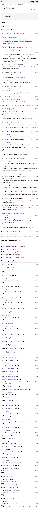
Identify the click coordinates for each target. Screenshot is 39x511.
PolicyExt (11, 408)
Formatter (20, 89)
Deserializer (6, 113)
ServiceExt (11, 433)
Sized (8, 134)
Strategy (8, 46)
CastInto (13, 297)
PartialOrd (9, 174)
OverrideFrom (14, 389)
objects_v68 (19, 7)
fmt (5, 89)
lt (4, 185)
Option (4, 178)
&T (25, 389)
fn (17, 47)
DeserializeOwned (13, 482)
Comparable (13, 308)
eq (4, 161)
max (5, 131)
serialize (7, 215)
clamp (5, 147)
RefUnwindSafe (9, 246)
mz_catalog (4, 7)
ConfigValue (33, 2)
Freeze (7, 244)
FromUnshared (11, 386)
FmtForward (11, 355)
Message (9, 503)
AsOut (9, 281)
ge (4, 205)
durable (9, 7)
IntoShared (22, 382)
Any (9, 264)
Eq (5, 234)
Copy (6, 231)
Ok (24, 220)
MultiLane (7, 460)
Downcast (11, 323)
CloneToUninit (12, 303)
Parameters (8, 36)
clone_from (7, 80)
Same (9, 419)
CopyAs (10, 318)
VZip (11, 457)
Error (11, 90)
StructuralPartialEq (12, 236)
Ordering (30, 124)
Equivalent (13, 334)
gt (4, 198)
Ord (6, 122)
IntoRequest (12, 379)
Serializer (18, 220)
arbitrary (7, 64)
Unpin (6, 254)
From (9, 357)
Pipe (9, 400)
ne (4, 166)
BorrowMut (11, 292)
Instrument (11, 368)
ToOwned (10, 438)
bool (28, 161)
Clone (7, 72)
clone (5, 74)
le (4, 191)
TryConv (10, 443)
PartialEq (8, 158)
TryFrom (12, 446)
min (5, 139)
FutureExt (11, 366)
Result (4, 90)
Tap (9, 435)
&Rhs (16, 166)
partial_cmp (7, 176)
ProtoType (13, 414)
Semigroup (16, 422)
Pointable (11, 405)
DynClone (11, 329)
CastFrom (7, 300)
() (7, 90)
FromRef (10, 360)
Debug (7, 86)
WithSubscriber (13, 462)
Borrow (10, 286)
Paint (9, 394)
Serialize (8, 213)
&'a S (22, 422)
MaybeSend (10, 498)
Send (6, 249)
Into (11, 371)
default (6, 99)
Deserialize (13, 105)
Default (8, 97)
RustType (7, 416)
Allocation (10, 465)
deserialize (7, 108)
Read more (13, 61)
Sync (6, 252)
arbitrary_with (8, 52)
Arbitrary (8, 33)
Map (14, 46)
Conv (9, 315)
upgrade (14, 7)
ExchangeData (11, 487)
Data (8, 471)
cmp (5, 124)
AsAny (9, 270)
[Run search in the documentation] (19, 4)
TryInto (12, 451)
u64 (13, 16)
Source (2, 10)
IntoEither (11, 376)
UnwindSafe (8, 257)
